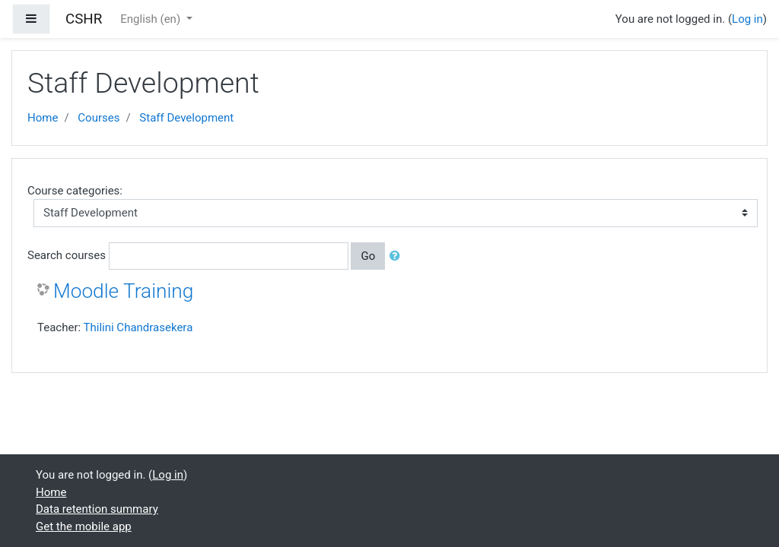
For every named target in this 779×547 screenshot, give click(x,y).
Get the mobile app (84, 526)
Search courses (66, 255)
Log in (747, 19)
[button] (398, 256)
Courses (98, 118)
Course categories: (74, 191)
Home (42, 118)
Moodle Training (123, 291)
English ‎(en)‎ (151, 19)
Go (368, 256)
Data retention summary (97, 509)
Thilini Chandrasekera (138, 327)
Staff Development (186, 118)
